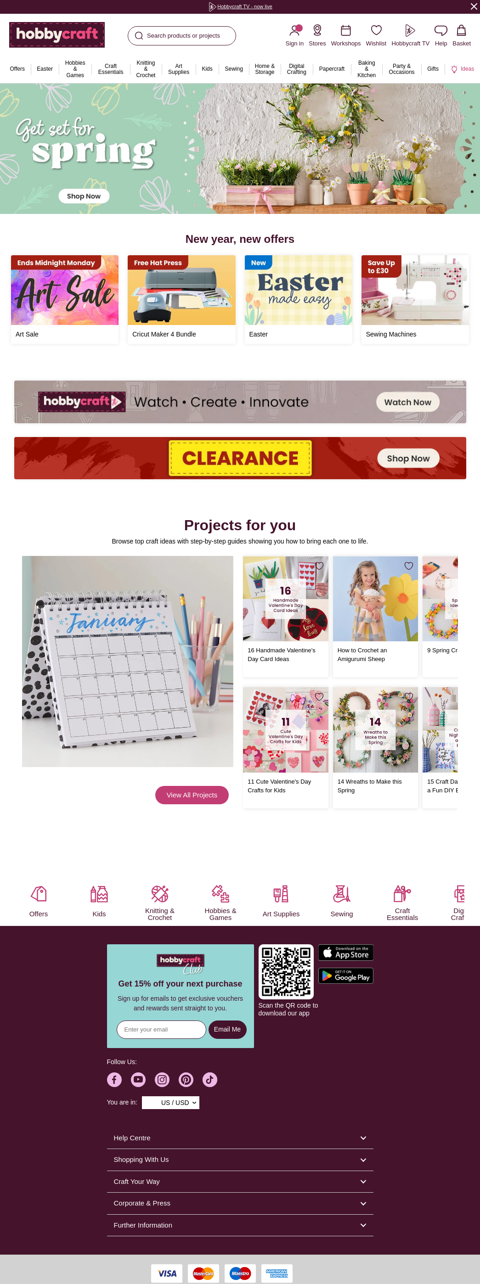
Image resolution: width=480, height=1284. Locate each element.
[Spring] (240, 149)
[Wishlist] (376, 35)
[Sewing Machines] (415, 299)
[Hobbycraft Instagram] (162, 1079)
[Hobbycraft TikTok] (210, 1079)
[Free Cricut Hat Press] (181, 299)
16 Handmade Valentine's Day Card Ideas (282, 654)
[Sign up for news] (161, 1029)
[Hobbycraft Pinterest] (186, 1079)
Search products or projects (177, 35)
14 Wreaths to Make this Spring (370, 786)
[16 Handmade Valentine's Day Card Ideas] (285, 598)
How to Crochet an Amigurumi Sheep (362, 654)
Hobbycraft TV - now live (240, 6)
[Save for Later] (319, 566)
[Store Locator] (317, 35)
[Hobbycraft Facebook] (114, 1079)
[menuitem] (17, 69)
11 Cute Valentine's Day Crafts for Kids (279, 786)
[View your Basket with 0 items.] (461, 35)
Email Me (227, 1029)
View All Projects (192, 795)
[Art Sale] (65, 299)
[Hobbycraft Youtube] (138, 1079)
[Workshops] (346, 35)
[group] (240, 6)
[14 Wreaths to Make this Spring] (375, 729)
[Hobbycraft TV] (410, 35)
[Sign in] (294, 35)
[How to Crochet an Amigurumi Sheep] (375, 598)
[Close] (474, 6)
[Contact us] (441, 35)
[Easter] (298, 299)
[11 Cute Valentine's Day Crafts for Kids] (285, 729)
